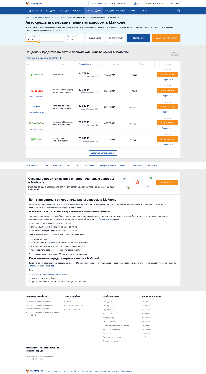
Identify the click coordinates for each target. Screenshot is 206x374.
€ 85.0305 (157, 3)
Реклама (57, 371)
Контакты (67, 371)
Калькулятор (57, 165)
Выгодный (137, 165)
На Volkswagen (148, 317)
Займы (133, 10)
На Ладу (145, 305)
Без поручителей (116, 37)
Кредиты (51, 10)
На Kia (144, 337)
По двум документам (112, 337)
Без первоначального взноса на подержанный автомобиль (39, 307)
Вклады (64, 10)
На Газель (146, 309)
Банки (143, 10)
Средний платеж (85, 64)
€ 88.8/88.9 (121, 3)
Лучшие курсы (95, 3)
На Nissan (146, 325)
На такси (68, 301)
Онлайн (44, 165)
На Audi (145, 301)
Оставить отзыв (167, 182)
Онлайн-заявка (109, 321)
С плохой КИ (151, 165)
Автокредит (104, 219)
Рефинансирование (111, 329)
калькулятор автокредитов (41, 265)
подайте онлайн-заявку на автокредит (49, 274)
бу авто (54, 242)
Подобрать (138, 37)
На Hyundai (146, 313)
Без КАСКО (124, 165)
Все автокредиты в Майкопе (103, 153)
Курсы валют (34, 10)
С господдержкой (110, 341)
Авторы (115, 371)
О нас (48, 371)
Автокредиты (93, 10)
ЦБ (137, 3)
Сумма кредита (34, 36)
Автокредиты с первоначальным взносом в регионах (39, 357)
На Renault (146, 329)
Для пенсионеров (110, 313)
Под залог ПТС (109, 309)
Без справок (95, 37)
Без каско (107, 333)
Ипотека (77, 10)
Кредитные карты (115, 10)
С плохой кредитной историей (116, 325)
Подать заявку (167, 74)
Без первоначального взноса (38, 301)
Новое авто (90, 165)
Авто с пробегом (74, 165)
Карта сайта (126, 371)
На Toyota (146, 321)
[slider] (39, 41)
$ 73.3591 (146, 3)
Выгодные (107, 301)
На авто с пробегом (72, 309)
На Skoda (146, 333)
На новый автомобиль (74, 305)
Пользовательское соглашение (95, 371)
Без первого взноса (107, 165)
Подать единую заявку (166, 37)
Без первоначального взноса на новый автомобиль (42, 313)
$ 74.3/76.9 (110, 3)
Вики (76, 371)
